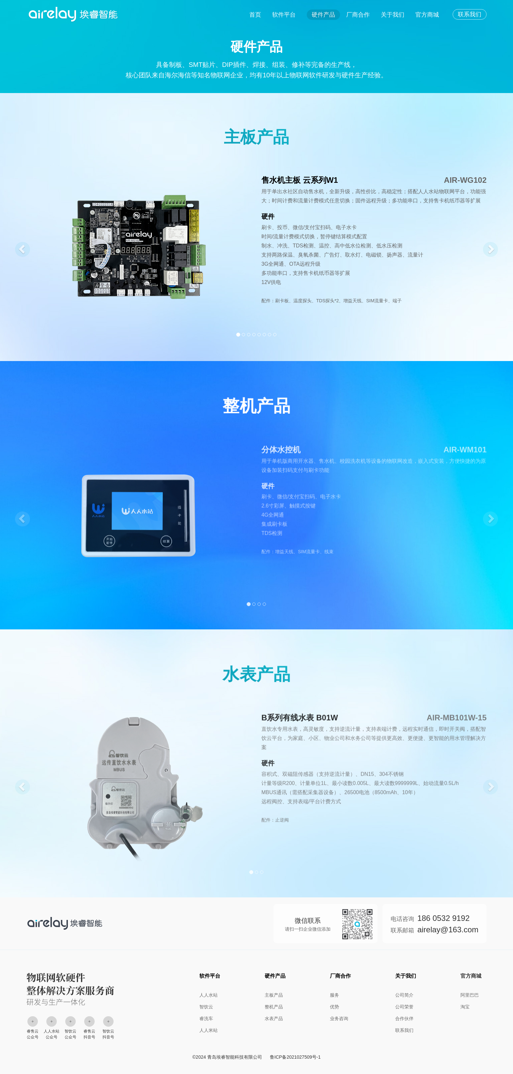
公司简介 (404, 995)
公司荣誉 (404, 1006)
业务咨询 (339, 1018)
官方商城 (427, 14)
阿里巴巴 (469, 995)
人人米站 (208, 1030)
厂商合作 (358, 14)
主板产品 (274, 995)
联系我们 (469, 14)
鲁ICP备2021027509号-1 (295, 1057)
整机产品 (274, 1006)
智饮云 (206, 1006)
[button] (20, 247)
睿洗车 (206, 1018)
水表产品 (274, 1018)
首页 (255, 14)
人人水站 (208, 995)
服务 (334, 995)
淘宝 (465, 1006)
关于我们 (392, 14)
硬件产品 (323, 14)
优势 (334, 1006)
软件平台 (284, 14)
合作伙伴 (404, 1018)
